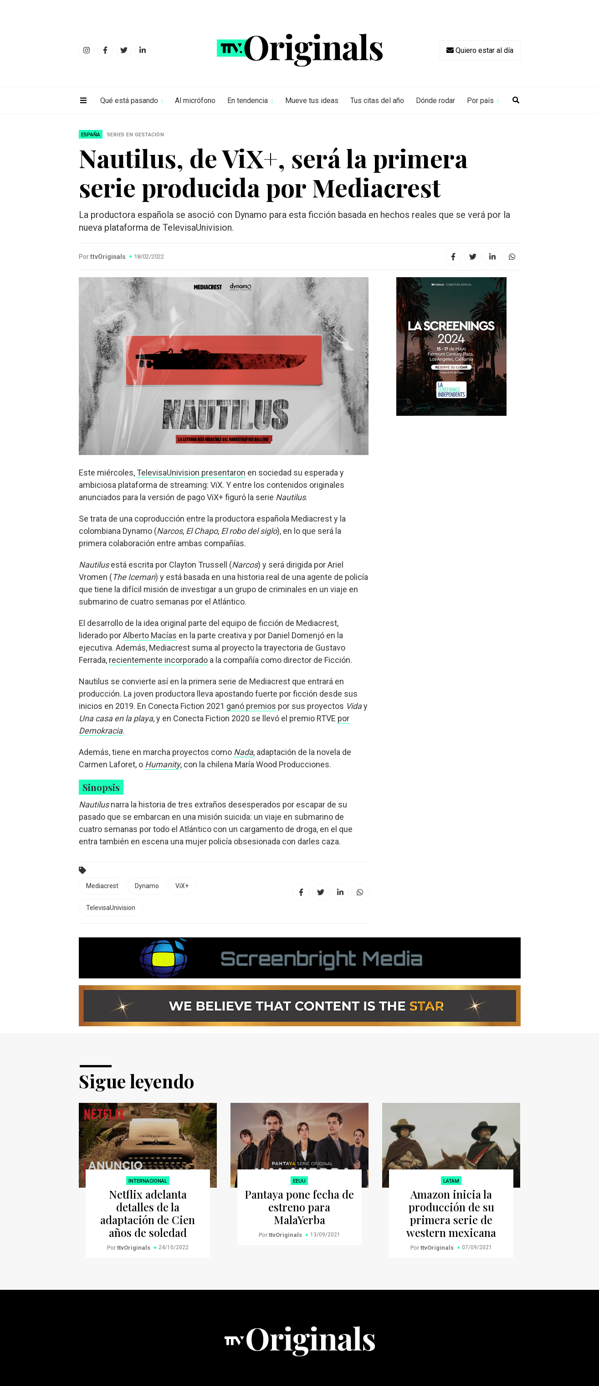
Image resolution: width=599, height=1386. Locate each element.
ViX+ (182, 886)
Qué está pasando (129, 100)
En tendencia (247, 100)
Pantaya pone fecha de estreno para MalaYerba (299, 1207)
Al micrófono (195, 100)
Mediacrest (102, 886)
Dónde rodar (435, 100)
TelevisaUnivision (110, 907)
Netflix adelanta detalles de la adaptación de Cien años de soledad (147, 1213)
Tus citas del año (377, 100)
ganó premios (251, 706)
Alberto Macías (150, 635)
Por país (480, 100)
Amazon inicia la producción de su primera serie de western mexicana (451, 1213)
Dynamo (147, 886)
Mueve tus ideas (311, 100)
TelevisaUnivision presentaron (191, 472)
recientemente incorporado (158, 660)
